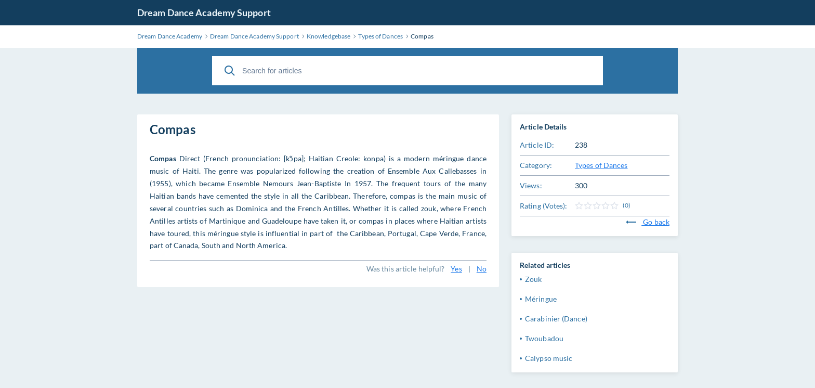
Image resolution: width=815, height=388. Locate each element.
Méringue (541, 298)
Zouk (533, 279)
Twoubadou (544, 338)
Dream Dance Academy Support (204, 12)
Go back (647, 221)
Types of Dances (601, 165)
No (482, 268)
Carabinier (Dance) (556, 318)
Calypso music (548, 358)
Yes (456, 268)
